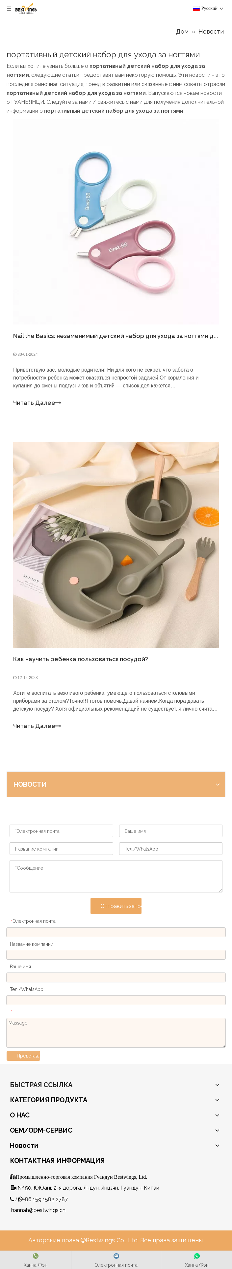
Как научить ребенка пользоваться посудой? (80, 659)
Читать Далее (37, 403)
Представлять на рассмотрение (28, 1055)
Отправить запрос (121, 906)
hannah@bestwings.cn (38, 1210)
